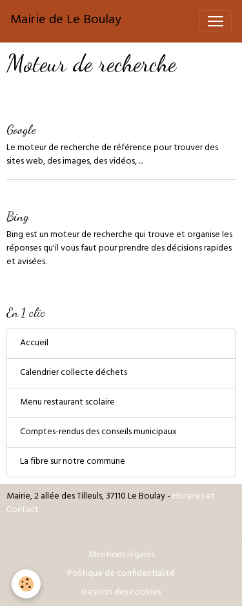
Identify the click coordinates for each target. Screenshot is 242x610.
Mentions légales (121, 555)
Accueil (34, 343)
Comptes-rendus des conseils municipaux (98, 432)
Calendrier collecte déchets (73, 373)
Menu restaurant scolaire (67, 403)
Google (21, 129)
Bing (17, 216)
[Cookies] (26, 583)
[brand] (65, 21)
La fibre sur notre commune (72, 462)
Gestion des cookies (121, 593)
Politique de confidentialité (121, 574)
